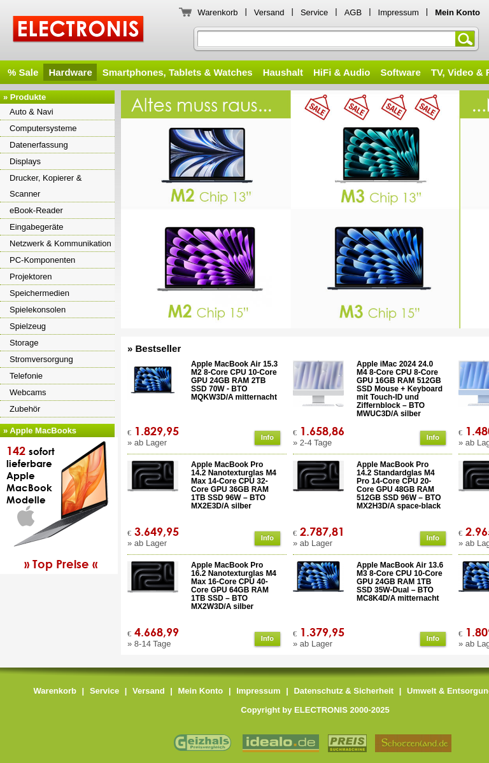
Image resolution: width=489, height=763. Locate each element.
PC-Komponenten (42, 260)
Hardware (70, 72)
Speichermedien (39, 293)
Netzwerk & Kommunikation (60, 243)
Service (314, 12)
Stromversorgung (41, 359)
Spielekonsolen (38, 309)
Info (267, 437)
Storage (24, 342)
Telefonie (26, 376)
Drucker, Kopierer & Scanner (46, 186)
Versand (269, 12)
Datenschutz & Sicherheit (343, 691)
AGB (353, 12)
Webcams (28, 392)
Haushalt (283, 72)
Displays (25, 161)
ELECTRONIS (79, 31)
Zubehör (25, 409)
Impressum (398, 12)
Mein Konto (200, 691)
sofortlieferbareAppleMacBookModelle (60, 507)
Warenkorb (217, 12)
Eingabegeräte (37, 227)
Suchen (467, 38)
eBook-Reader (36, 210)
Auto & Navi (31, 111)
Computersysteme (43, 128)
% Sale (23, 72)
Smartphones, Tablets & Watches (178, 72)
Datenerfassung (39, 145)
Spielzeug (28, 326)
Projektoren (31, 276)
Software (400, 72)
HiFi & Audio (341, 72)
